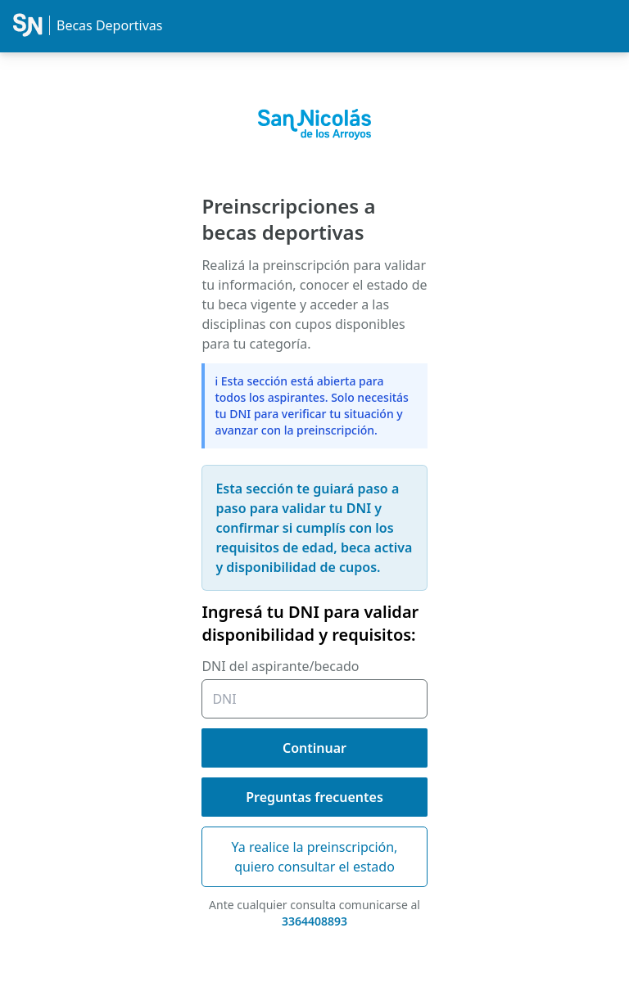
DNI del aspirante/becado (280, 666)
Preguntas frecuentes (314, 797)
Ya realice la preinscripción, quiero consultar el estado (315, 857)
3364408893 (314, 921)
